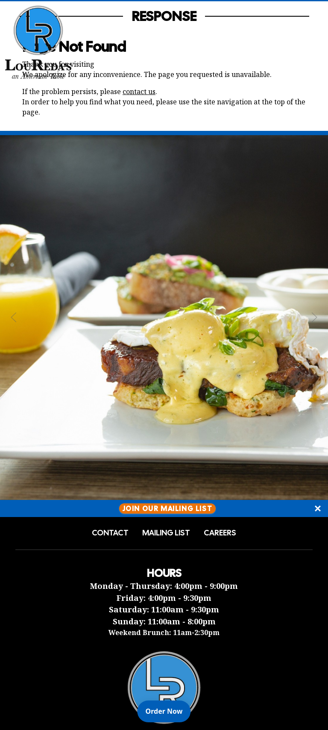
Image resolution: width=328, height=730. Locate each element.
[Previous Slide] (13, 317)
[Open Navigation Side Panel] (308, 42)
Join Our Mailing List (168, 508)
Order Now (168, 711)
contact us (139, 91)
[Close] (318, 508)
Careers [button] (220, 533)
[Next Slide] (314, 317)
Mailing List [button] (166, 533)
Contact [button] (110, 533)
